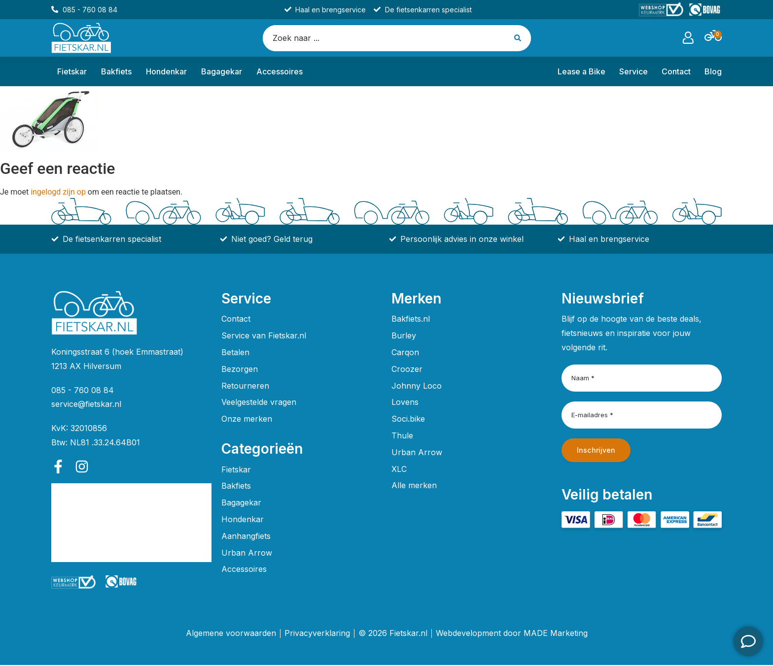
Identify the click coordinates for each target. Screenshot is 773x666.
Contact (676, 72)
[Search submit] (519, 38)
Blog (713, 72)
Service (633, 72)
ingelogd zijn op (58, 193)
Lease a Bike (581, 72)
